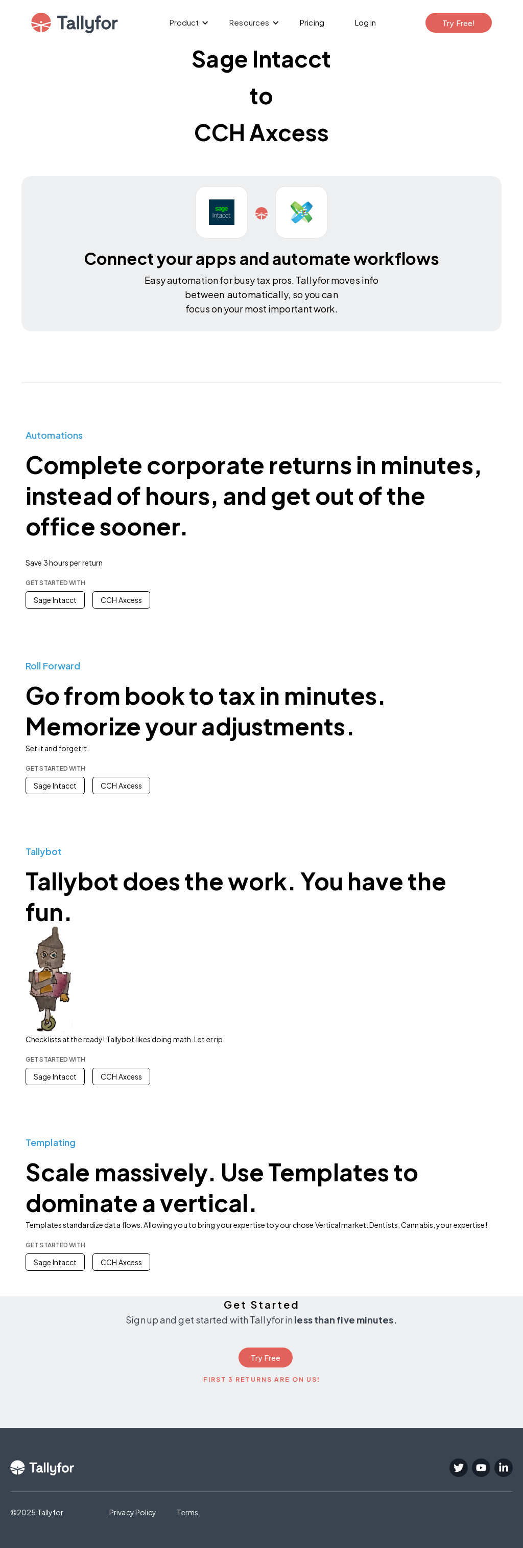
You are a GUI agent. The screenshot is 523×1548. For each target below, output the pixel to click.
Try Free (266, 1357)
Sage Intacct (55, 599)
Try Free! (459, 23)
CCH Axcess (121, 599)
